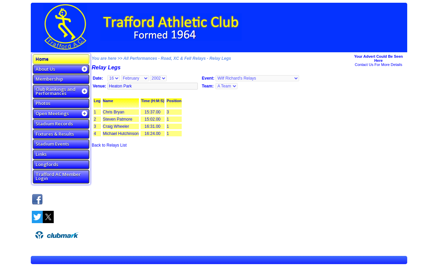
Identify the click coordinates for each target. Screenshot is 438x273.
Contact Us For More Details (378, 65)
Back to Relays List (109, 145)
